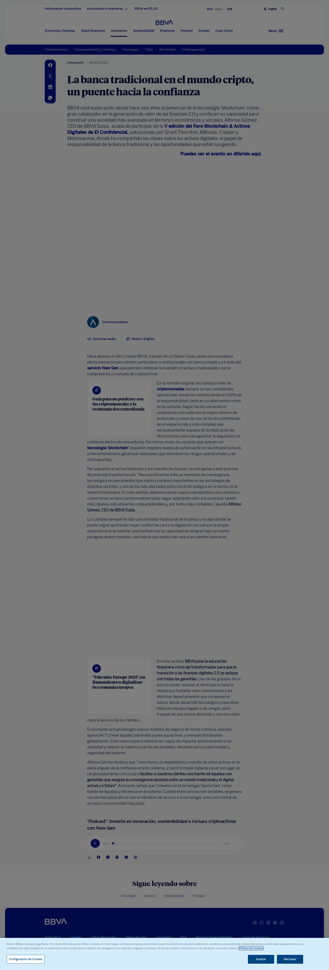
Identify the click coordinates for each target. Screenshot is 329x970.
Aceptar (261, 959)
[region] (164, 954)
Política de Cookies (251, 948)
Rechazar (290, 959)
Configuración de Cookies (25, 959)
